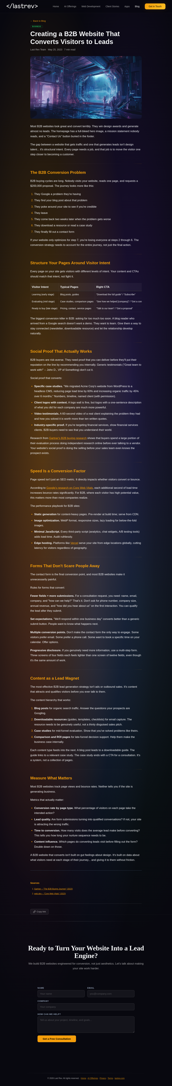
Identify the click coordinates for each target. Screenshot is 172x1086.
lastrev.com (119, 1078)
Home (56, 6)
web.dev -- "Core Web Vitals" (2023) (50, 893)
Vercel (74, 543)
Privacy (103, 1078)
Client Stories (112, 6)
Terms (110, 1078)
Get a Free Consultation (57, 1038)
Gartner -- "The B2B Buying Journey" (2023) (53, 889)
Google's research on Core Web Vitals (69, 487)
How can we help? (49, 1014)
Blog (137, 6)
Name (41, 988)
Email (90, 988)
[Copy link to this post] (39, 911)
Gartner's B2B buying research (68, 438)
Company (43, 1001)
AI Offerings (70, 6)
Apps (127, 6)
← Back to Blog (38, 21)
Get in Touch (155, 6)
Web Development (91, 6)
